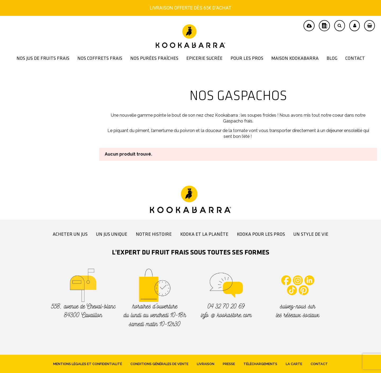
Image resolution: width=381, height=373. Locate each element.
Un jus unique (111, 234)
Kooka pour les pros (261, 234)
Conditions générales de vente (159, 364)
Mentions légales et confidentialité (87, 364)
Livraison (205, 364)
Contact (319, 364)
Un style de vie (310, 234)
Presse (229, 364)
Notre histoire (154, 234)
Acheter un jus (70, 234)
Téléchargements (260, 364)
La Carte (294, 364)
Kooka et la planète (204, 234)
